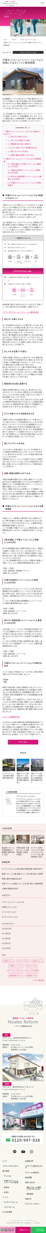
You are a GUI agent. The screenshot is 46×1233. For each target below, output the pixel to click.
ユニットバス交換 (32, 971)
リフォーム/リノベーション (28, 39)
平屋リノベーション (16, 966)
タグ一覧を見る (39, 980)
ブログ (14, 39)
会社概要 (28, 1177)
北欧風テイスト (32, 975)
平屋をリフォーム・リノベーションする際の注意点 (25, 184)
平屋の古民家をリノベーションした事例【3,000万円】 (24, 171)
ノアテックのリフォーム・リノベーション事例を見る (20, 312)
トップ (5, 39)
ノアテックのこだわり (10, 1166)
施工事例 (5, 1171)
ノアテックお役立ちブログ (33, 1166)
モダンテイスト (31, 966)
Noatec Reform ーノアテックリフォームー (24, 1221)
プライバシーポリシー (33, 1204)
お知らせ (28, 1199)
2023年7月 (6, 943)
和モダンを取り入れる (17, 136)
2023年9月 (6, 933)
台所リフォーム (38, 961)
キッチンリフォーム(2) (10, 917)
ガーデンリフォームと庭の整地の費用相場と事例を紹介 (22, 869)
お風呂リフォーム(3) (9, 907)
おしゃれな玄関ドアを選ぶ (19, 140)
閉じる (27, 128)
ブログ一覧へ (23, 742)
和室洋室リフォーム (16, 975)
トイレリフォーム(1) (9, 912)
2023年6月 (6, 948)
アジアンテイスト (23, 961)
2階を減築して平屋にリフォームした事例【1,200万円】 (24, 165)
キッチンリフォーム (11, 1202)
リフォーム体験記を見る (11, 717)
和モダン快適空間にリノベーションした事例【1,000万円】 (24, 177)
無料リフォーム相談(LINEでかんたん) (34, 1188)
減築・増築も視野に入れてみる (21, 155)
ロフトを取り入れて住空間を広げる (22, 147)
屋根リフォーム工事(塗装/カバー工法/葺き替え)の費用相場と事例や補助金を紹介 (22, 876)
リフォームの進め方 (32, 1172)
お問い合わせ (30, 1182)
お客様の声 (29, 1161)
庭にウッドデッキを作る (18, 151)
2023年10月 (7, 928)
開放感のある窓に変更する (19, 144)
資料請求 (30, 1194)
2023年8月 (6, 938)
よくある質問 (7, 1212)
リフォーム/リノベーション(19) (13, 902)
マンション (8, 1176)
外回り (6, 1192)
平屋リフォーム (9, 961)
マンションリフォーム (15, 971)
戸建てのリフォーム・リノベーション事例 (11, 1181)
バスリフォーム (9, 1207)
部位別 (6, 1187)
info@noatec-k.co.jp (16, 1040)
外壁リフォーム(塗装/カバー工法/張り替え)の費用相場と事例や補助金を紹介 (22, 886)
